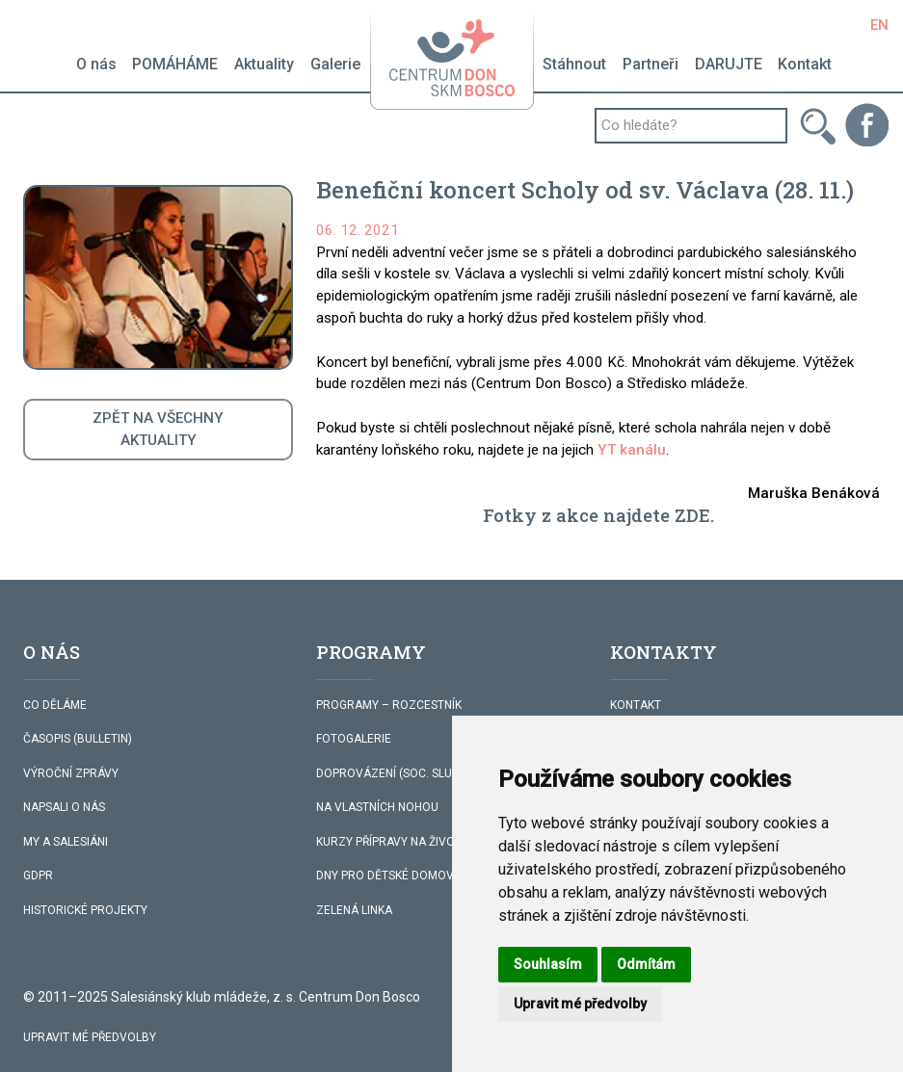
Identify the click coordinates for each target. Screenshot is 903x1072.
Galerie (335, 64)
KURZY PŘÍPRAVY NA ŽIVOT (389, 842)
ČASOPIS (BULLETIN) (77, 738)
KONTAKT (635, 705)
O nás (96, 64)
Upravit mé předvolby (89, 1037)
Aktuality (264, 64)
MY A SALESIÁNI (65, 842)
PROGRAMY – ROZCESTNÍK (389, 705)
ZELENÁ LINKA (354, 910)
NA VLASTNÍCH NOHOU (377, 807)
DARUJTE (728, 64)
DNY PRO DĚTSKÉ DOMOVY (388, 875)
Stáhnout (574, 64)
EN (879, 25)
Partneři (650, 64)
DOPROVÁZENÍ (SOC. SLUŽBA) (397, 773)
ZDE (692, 515)
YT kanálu (632, 449)
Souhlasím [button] (548, 964)
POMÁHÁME (175, 64)
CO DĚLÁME (55, 705)
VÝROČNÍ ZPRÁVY (71, 773)
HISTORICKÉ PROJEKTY (85, 910)
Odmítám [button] (646, 964)
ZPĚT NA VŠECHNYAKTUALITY (158, 429)
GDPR (38, 875)
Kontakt (805, 64)
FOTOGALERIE (353, 738)
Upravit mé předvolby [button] (580, 1003)
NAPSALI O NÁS (64, 807)
